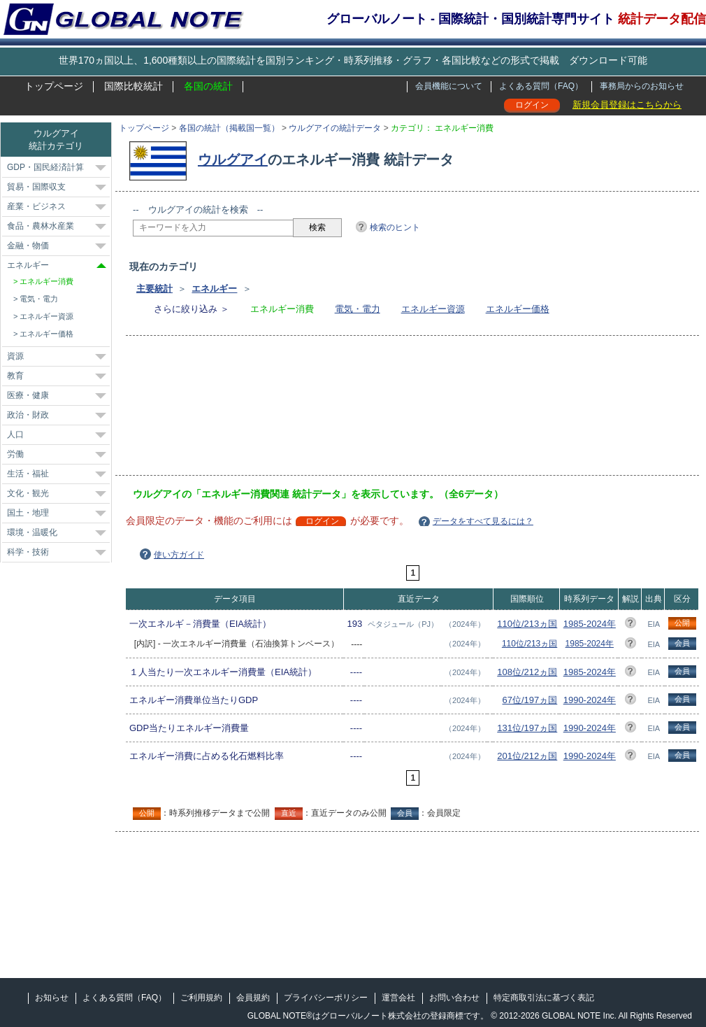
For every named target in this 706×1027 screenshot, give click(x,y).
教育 (15, 376)
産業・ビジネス (36, 206)
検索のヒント (395, 227)
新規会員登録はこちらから (627, 104)
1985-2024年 (589, 623)
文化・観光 (28, 493)
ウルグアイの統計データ (335, 128)
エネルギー (214, 288)
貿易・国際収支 (36, 187)
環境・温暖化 (32, 532)
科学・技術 (28, 552)
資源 (15, 356)
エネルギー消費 (46, 281)
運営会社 (398, 998)
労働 (15, 454)
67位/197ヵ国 (530, 700)
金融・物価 (28, 245)
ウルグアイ (233, 159)
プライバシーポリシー (326, 998)
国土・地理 (28, 513)
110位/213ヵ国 (527, 623)
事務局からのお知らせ (642, 86)
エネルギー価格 (517, 309)
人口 (15, 434)
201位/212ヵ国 (527, 756)
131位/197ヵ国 (527, 728)
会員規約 (253, 998)
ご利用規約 (201, 998)
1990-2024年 (589, 700)
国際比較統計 (133, 86)
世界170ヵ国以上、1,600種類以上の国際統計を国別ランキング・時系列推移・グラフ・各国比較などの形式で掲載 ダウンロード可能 (353, 60)
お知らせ (52, 998)
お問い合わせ (454, 998)
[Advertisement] (197, 409)
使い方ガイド (179, 555)
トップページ (53, 86)
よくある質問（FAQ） (541, 86)
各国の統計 (208, 86)
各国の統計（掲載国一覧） (229, 128)
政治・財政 (28, 415)
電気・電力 (357, 309)
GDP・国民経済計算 (45, 167)
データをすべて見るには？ (483, 521)
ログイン (532, 105)
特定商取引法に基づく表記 (544, 998)
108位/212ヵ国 (527, 672)
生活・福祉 (28, 474)
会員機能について (448, 86)
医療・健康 (28, 395)
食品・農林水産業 (40, 226)
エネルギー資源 (433, 309)
